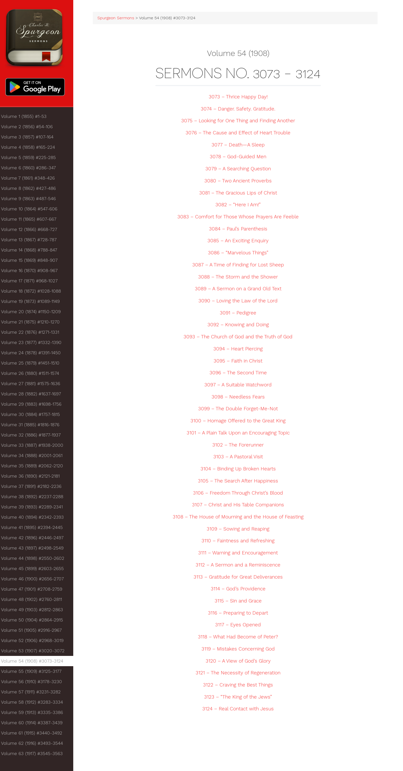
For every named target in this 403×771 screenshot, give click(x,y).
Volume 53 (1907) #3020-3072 (36, 652)
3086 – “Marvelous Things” (240, 253)
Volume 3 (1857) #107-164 (30, 138)
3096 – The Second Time (240, 373)
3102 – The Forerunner (240, 445)
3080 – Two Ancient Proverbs (240, 181)
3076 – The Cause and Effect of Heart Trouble (240, 133)
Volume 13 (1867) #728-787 (32, 241)
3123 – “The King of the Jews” (240, 697)
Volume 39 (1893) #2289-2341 (35, 508)
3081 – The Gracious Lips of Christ (240, 193)
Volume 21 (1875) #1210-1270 (33, 323)
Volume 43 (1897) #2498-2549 (35, 549)
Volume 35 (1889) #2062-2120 (35, 467)
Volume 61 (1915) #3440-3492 (34, 734)
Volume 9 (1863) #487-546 (31, 199)
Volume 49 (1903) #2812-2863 (35, 611)
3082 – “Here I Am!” (240, 205)
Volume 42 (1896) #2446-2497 (35, 539)
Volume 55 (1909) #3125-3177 (34, 672)
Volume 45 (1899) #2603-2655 (35, 569)
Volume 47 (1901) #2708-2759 (34, 590)
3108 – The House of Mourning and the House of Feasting (240, 517)
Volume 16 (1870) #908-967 (32, 271)
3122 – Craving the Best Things (240, 685)
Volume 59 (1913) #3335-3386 (35, 713)
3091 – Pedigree (240, 313)
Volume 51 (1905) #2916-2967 (34, 631)
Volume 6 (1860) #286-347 (31, 169)
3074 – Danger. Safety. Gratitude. (240, 109)
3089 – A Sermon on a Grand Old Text (240, 289)
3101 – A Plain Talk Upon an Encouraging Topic (240, 433)
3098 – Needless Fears (240, 397)
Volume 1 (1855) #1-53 (27, 117)
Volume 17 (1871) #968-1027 (32, 282)
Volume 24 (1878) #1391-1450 (34, 354)
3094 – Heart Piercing (240, 349)
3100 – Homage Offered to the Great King (240, 421)
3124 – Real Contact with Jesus (240, 709)
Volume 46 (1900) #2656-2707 (35, 580)
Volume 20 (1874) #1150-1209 (34, 312)
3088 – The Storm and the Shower (240, 277)
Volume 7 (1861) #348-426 (31, 179)
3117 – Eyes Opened (240, 625)
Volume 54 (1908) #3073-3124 (35, 662)
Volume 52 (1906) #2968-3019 (35, 641)
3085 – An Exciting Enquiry (240, 241)
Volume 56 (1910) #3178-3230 (34, 682)
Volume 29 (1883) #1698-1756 (34, 405)
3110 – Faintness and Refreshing (240, 541)
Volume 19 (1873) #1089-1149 (33, 302)
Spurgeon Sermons (120, 18)
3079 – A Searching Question (240, 169)
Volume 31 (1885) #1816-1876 (33, 426)
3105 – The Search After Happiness (240, 481)
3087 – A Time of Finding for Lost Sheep (240, 265)
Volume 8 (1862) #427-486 (31, 189)
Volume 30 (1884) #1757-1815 (33, 415)
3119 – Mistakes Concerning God (240, 649)
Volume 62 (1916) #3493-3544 (35, 744)
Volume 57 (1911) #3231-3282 (34, 693)
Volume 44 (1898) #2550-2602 (35, 559)
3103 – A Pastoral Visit (240, 457)
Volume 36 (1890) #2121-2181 (33, 477)
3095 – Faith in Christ (240, 361)
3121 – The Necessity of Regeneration (240, 673)
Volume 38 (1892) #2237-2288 (35, 497)
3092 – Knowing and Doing (240, 325)
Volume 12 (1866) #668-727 (32, 230)
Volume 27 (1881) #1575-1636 (33, 384)
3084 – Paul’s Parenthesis (240, 229)
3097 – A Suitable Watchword (240, 385)
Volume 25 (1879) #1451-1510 (33, 364)
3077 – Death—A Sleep (240, 145)
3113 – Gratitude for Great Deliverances (240, 577)
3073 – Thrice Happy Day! (240, 97)
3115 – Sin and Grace (240, 601)
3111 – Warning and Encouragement (240, 553)
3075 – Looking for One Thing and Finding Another (240, 121)
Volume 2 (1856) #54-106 (30, 128)
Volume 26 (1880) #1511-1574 (33, 374)
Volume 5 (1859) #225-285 (31, 158)
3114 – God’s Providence (240, 589)
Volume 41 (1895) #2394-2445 (35, 528)
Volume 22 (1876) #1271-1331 (33, 333)
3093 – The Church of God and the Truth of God (240, 337)
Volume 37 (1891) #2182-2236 (34, 487)
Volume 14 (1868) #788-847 (32, 251)
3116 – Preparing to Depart (240, 613)
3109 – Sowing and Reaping (240, 529)
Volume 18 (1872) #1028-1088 (34, 292)
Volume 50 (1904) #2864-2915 (35, 621)
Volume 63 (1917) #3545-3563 (35, 754)
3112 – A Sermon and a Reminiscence (240, 565)
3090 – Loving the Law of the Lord (240, 301)
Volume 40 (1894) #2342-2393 (35, 518)
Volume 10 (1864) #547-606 (32, 210)
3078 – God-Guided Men (240, 157)
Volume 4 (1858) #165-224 (31, 148)
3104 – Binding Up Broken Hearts (240, 469)
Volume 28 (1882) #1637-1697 (34, 395)
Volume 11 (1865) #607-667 (31, 220)
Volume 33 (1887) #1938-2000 (35, 446)
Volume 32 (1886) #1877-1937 (34, 436)
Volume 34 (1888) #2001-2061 (35, 456)
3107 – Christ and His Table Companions (240, 505)
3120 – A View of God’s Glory (240, 661)
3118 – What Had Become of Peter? (240, 637)
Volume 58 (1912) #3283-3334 (35, 703)
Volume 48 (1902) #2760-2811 (34, 600)
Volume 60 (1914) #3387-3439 (35, 724)
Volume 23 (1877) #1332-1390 (34, 343)
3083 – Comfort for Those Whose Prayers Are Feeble (240, 217)
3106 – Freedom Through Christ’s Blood (240, 493)
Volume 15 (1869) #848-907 (32, 261)
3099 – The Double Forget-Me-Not (240, 409)
